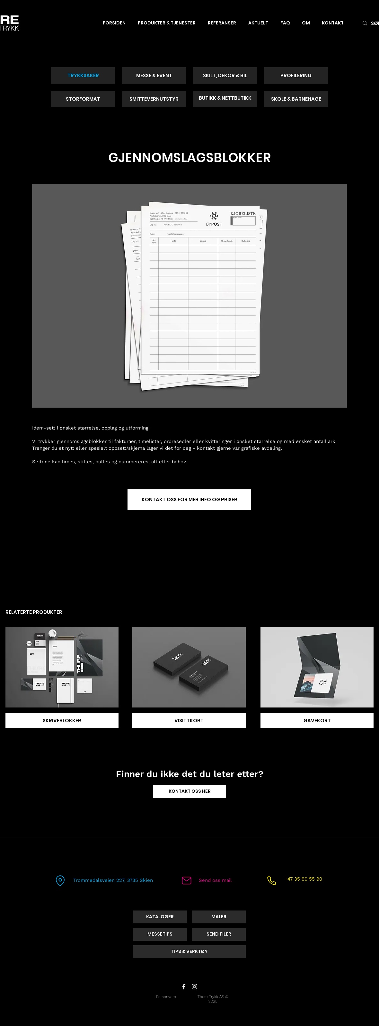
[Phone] (271, 880)
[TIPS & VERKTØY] (189, 951)
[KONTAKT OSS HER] (189, 791)
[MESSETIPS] (160, 934)
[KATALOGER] (160, 916)
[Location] (60, 880)
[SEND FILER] (219, 934)
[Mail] (186, 880)
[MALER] (219, 916)
